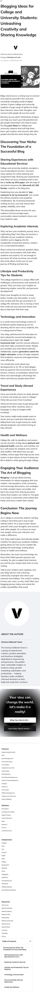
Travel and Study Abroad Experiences (13, 981)
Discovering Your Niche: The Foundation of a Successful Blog (14, 948)
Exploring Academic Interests (14, 962)
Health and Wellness (11, 987)
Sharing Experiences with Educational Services (13, 956)
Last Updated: (5, 60)
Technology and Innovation (14, 975)
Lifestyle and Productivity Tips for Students (16, 968)
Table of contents (9, 941)
